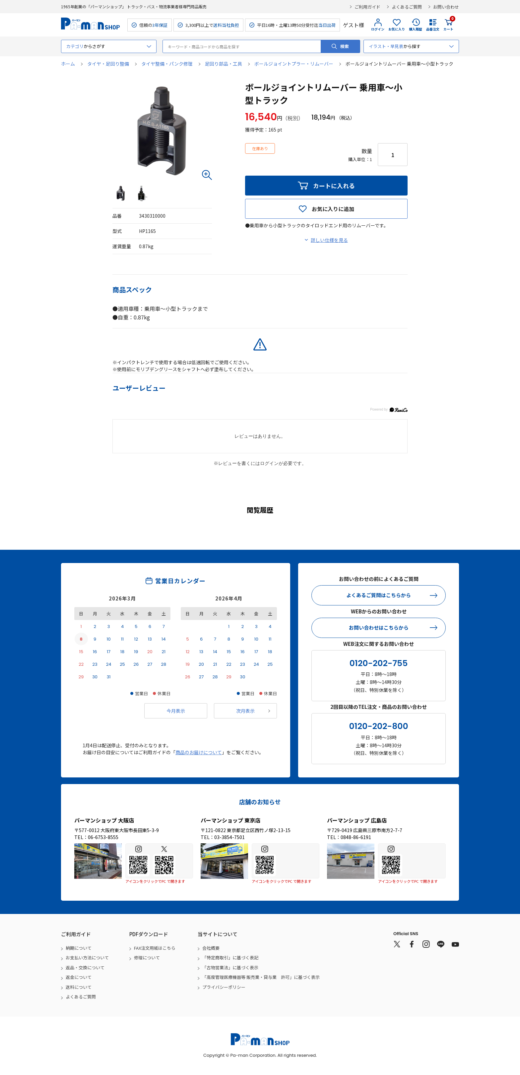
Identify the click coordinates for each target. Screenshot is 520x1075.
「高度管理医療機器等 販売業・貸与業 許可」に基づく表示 (261, 977)
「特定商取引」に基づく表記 (230, 957)
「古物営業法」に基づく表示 (230, 967)
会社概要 (211, 948)
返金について (79, 977)
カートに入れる (334, 185)
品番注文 (432, 29)
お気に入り (396, 29)
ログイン (377, 29)
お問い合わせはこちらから (379, 627)
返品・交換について (85, 967)
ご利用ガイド (367, 7)
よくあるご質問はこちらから (378, 595)
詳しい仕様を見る (329, 240)
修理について (147, 957)
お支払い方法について (87, 957)
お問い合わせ (446, 7)
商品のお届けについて (198, 752)
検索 (344, 46)
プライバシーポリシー (223, 987)
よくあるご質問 (407, 7)
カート (448, 24)
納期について (79, 948)
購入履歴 (415, 29)
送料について (79, 987)
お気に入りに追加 (333, 209)
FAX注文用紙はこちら (154, 948)
